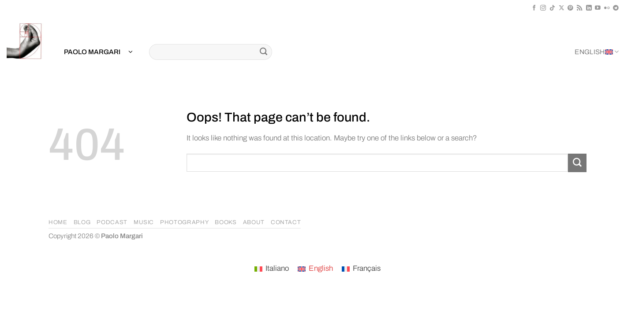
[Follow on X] (561, 8)
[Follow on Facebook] (534, 8)
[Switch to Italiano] (271, 269)
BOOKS (225, 222)
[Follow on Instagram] (543, 8)
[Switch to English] (315, 269)
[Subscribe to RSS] (580, 8)
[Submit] (263, 52)
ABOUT (254, 222)
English (597, 52)
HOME (58, 222)
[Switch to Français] (361, 269)
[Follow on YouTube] (598, 8)
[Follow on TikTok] (552, 8)
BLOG (82, 222)
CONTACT (286, 222)
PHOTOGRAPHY (184, 222)
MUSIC (144, 222)
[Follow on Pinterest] (570, 8)
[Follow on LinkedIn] (589, 8)
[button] (98, 52)
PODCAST (112, 222)
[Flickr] (607, 8)
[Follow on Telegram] (616, 8)
